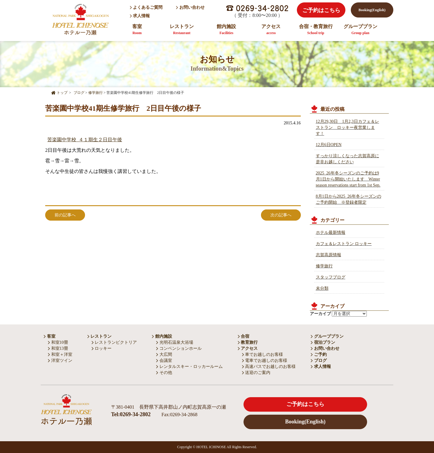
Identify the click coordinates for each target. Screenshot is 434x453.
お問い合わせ (190, 7)
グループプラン (360, 29)
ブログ (319, 360)
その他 (164, 372)
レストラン (182, 29)
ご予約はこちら (321, 10)
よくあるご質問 (146, 7)
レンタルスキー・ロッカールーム (189, 366)
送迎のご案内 (256, 372)
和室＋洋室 (60, 354)
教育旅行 (248, 342)
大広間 (164, 354)
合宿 (244, 336)
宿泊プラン (323, 342)
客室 (137, 29)
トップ (59, 93)
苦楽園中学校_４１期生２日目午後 (84, 139)
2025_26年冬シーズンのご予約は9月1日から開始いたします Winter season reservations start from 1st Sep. (348, 179)
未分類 (322, 288)
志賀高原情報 (328, 255)
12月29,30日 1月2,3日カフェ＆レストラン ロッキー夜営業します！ (347, 127)
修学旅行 (324, 266)
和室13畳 (58, 348)
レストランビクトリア (114, 342)
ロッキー (102, 348)
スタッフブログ (330, 277)
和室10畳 (58, 342)
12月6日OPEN (329, 144)
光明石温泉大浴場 (174, 342)
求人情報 (140, 16)
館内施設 (226, 29)
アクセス (271, 29)
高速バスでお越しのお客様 (269, 366)
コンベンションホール (179, 348)
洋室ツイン (60, 360)
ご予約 (319, 354)
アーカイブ (320, 313)
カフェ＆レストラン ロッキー (344, 243)
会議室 (164, 360)
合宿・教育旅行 (316, 29)
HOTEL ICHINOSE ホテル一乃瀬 (80, 19)
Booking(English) (372, 10)
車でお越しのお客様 (262, 354)
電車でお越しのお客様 (265, 360)
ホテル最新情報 (330, 232)
